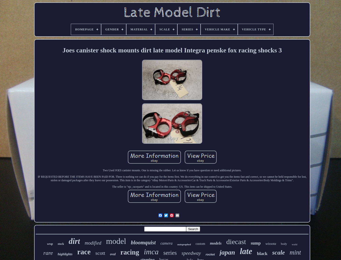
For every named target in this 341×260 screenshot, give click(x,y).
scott (100, 253)
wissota (270, 244)
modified (93, 243)
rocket (210, 254)
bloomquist (143, 243)
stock (61, 244)
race (84, 252)
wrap (50, 244)
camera (167, 243)
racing (130, 252)
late (246, 251)
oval (113, 254)
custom (200, 244)
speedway (191, 253)
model (116, 241)
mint (295, 252)
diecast (236, 242)
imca (151, 251)
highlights (65, 254)
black (262, 253)
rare (48, 253)
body (284, 244)
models (215, 243)
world (294, 244)
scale (278, 252)
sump (256, 243)
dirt (74, 241)
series (170, 253)
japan (227, 252)
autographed (184, 244)
